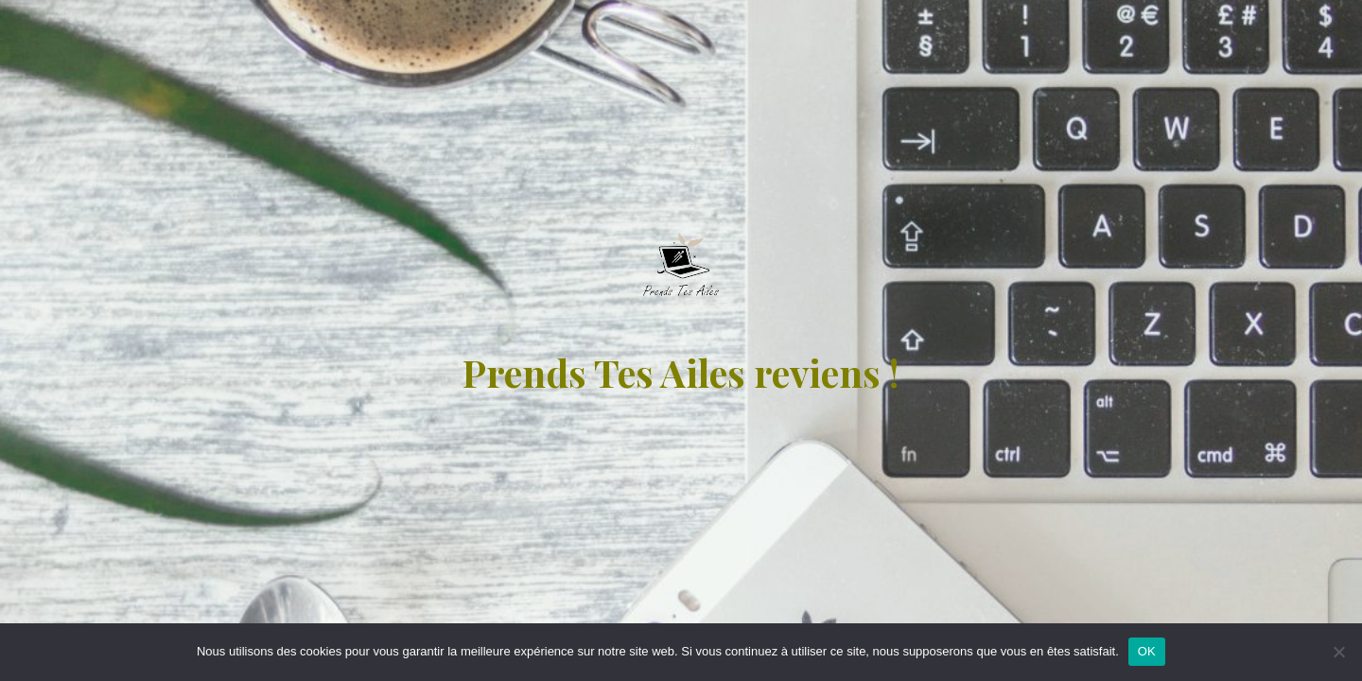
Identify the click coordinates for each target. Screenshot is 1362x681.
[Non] (1338, 651)
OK (1147, 651)
